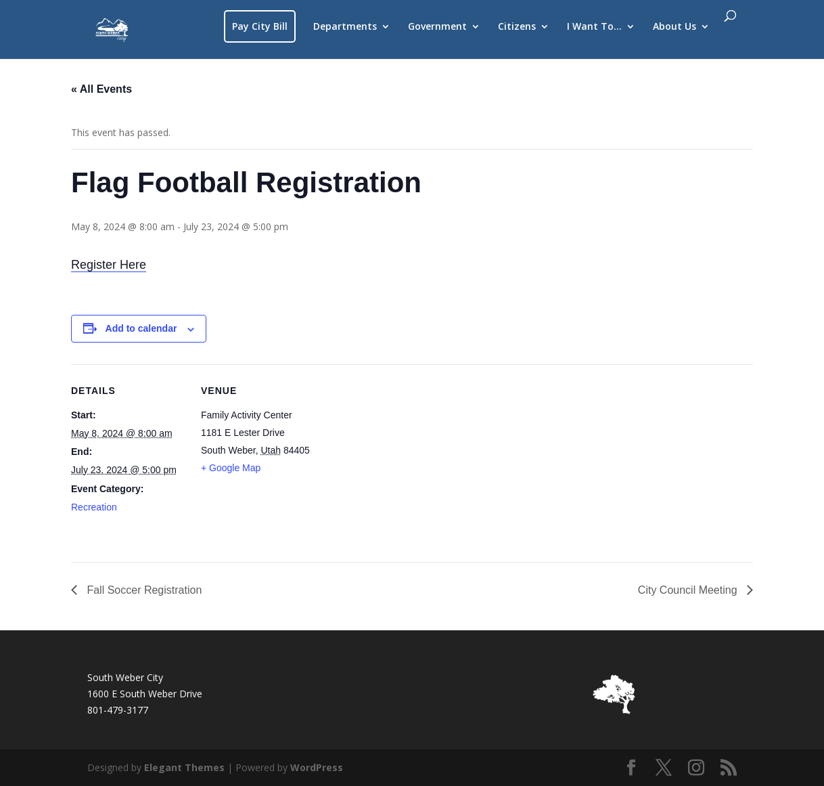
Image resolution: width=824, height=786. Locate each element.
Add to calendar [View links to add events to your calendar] (141, 328)
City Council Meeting (689, 590)
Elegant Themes (184, 767)
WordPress (316, 767)
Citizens (517, 27)
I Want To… (594, 27)
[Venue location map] (402, 458)
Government (437, 27)
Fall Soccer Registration (143, 590)
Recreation (94, 507)
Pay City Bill (260, 26)
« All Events (101, 89)
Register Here (108, 264)
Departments (345, 27)
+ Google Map (230, 467)
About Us (674, 27)
